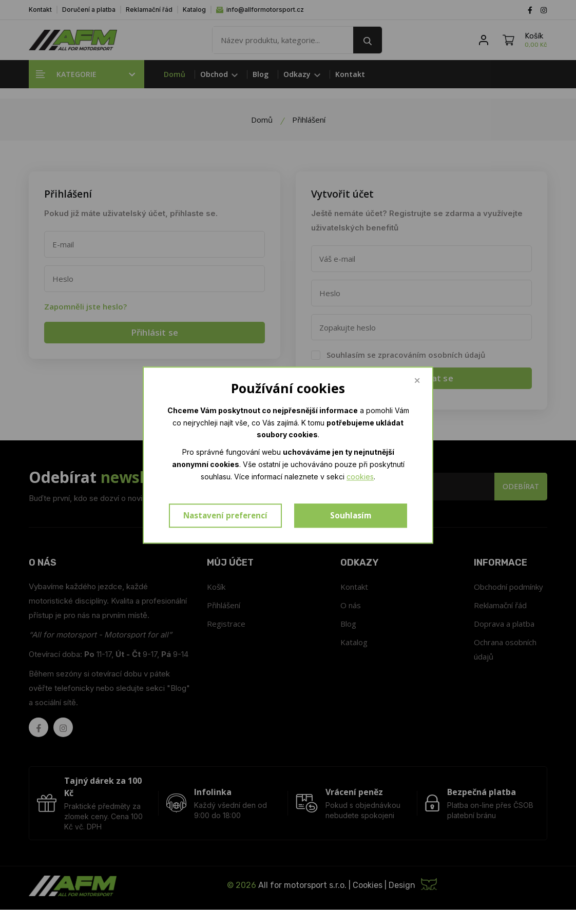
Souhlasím (351, 515)
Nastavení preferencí (226, 515)
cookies (360, 476)
